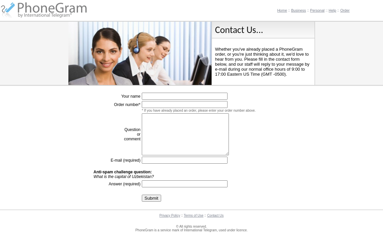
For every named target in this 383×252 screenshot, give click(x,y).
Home (282, 10)
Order (345, 10)
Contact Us (215, 223)
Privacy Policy (169, 223)
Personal (317, 10)
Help (332, 10)
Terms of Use (194, 223)
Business (298, 10)
